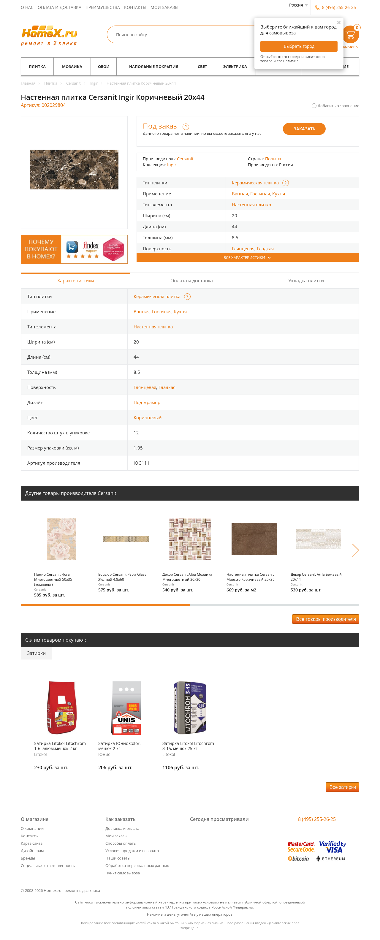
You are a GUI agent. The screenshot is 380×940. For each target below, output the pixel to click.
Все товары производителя (326, 619)
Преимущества (103, 7)
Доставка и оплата (122, 828)
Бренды (28, 858)
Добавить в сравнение (338, 105)
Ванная (240, 194)
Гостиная (260, 194)
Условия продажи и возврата (132, 850)
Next (355, 550)
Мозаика (72, 66)
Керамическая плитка (255, 183)
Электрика (235, 66)
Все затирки (343, 787)
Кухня (278, 194)
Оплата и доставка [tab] (191, 280)
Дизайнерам (32, 850)
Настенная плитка (251, 205)
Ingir (171, 164)
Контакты (135, 7)
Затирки (36, 653)
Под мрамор (147, 402)
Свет (202, 66)
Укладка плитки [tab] (306, 280)
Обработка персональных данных (137, 865)
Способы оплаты (121, 843)
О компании (32, 828)
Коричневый (148, 417)
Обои (104, 66)
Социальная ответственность (48, 865)
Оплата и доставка (59, 7)
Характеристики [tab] (75, 280)
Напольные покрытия (153, 66)
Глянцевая (243, 248)
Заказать (304, 129)
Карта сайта (31, 843)
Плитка (37, 66)
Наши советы (117, 858)
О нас (27, 7)
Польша (273, 159)
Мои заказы (164, 7)
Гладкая (265, 248)
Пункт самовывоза (122, 873)
